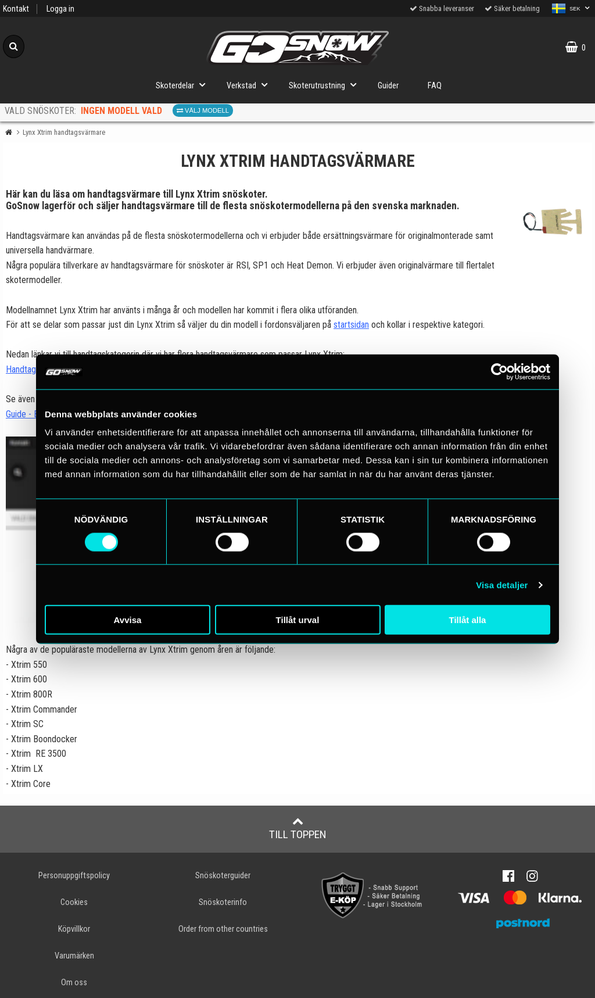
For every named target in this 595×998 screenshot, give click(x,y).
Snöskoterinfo (223, 902)
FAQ (435, 86)
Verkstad (250, 84)
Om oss (74, 983)
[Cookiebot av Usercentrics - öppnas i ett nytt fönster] (499, 371)
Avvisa (128, 620)
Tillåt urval (298, 620)
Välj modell (203, 110)
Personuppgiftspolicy (74, 876)
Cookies (74, 902)
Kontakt (16, 9)
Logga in (60, 9)
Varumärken (74, 956)
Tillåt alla (467, 620)
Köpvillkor (74, 929)
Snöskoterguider (222, 876)
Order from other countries (223, 929)
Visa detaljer (502, 584)
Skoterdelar (184, 84)
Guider (388, 86)
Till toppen (298, 828)
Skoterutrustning (326, 84)
